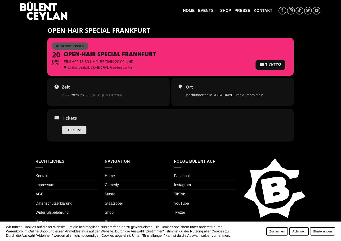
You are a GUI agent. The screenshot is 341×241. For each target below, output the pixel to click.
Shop (225, 11)
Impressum (45, 185)
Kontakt (263, 11)
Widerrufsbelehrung (52, 212)
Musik (110, 194)
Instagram (182, 185)
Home (189, 11)
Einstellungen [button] (322, 231)
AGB (40, 194)
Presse (242, 11)
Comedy (112, 185)
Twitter (179, 212)
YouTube (181, 203)
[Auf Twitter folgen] (308, 11)
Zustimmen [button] (277, 231)
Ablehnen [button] (298, 231)
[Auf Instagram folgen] (291, 11)
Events (207, 10)
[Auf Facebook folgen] (282, 11)
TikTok (179, 194)
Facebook (182, 176)
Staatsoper (114, 203)
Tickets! (74, 130)
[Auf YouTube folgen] (316, 11)
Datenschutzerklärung (54, 203)
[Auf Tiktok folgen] (299, 11)
